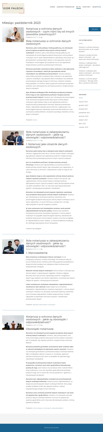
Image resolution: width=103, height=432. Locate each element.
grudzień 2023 (83, 105)
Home (52, 7)
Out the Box (55, 428)
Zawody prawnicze (65, 7)
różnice (34, 120)
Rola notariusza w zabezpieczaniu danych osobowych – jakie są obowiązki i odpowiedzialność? (47, 134)
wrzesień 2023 (83, 116)
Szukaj (95, 29)
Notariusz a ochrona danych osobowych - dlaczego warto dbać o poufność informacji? (88, 81)
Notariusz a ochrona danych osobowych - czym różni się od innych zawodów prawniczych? (50, 31)
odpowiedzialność (57, 408)
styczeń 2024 (83, 102)
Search (96, 7)
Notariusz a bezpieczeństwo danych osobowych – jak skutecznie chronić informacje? (89, 57)
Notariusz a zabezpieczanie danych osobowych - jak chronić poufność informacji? (89, 73)
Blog (78, 7)
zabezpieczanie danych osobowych (43, 305)
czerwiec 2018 (83, 127)
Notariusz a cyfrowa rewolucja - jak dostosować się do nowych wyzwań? (89, 49)
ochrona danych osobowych (41, 408)
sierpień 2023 (83, 120)
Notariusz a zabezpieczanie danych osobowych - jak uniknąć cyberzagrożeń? (89, 65)
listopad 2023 (83, 109)
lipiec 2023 (82, 123)
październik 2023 (84, 113)
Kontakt (87, 7)
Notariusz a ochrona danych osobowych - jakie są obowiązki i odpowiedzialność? (46, 319)
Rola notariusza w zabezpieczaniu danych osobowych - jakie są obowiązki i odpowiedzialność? (47, 243)
